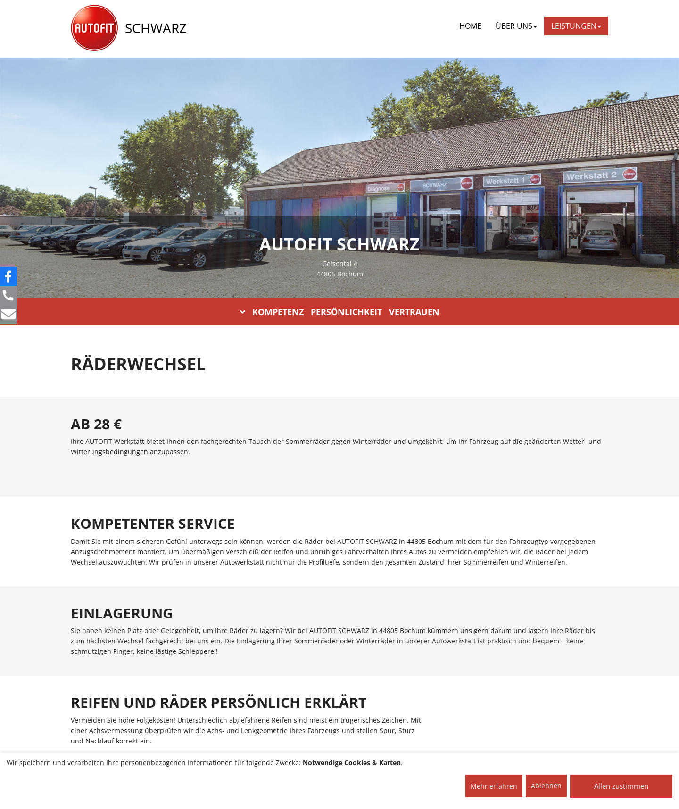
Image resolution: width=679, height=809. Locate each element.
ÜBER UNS (516, 26)
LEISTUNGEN (576, 26)
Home (470, 26)
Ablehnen (546, 785)
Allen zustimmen (621, 786)
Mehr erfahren (494, 786)
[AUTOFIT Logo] (94, 28)
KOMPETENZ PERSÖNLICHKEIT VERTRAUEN (339, 311)
